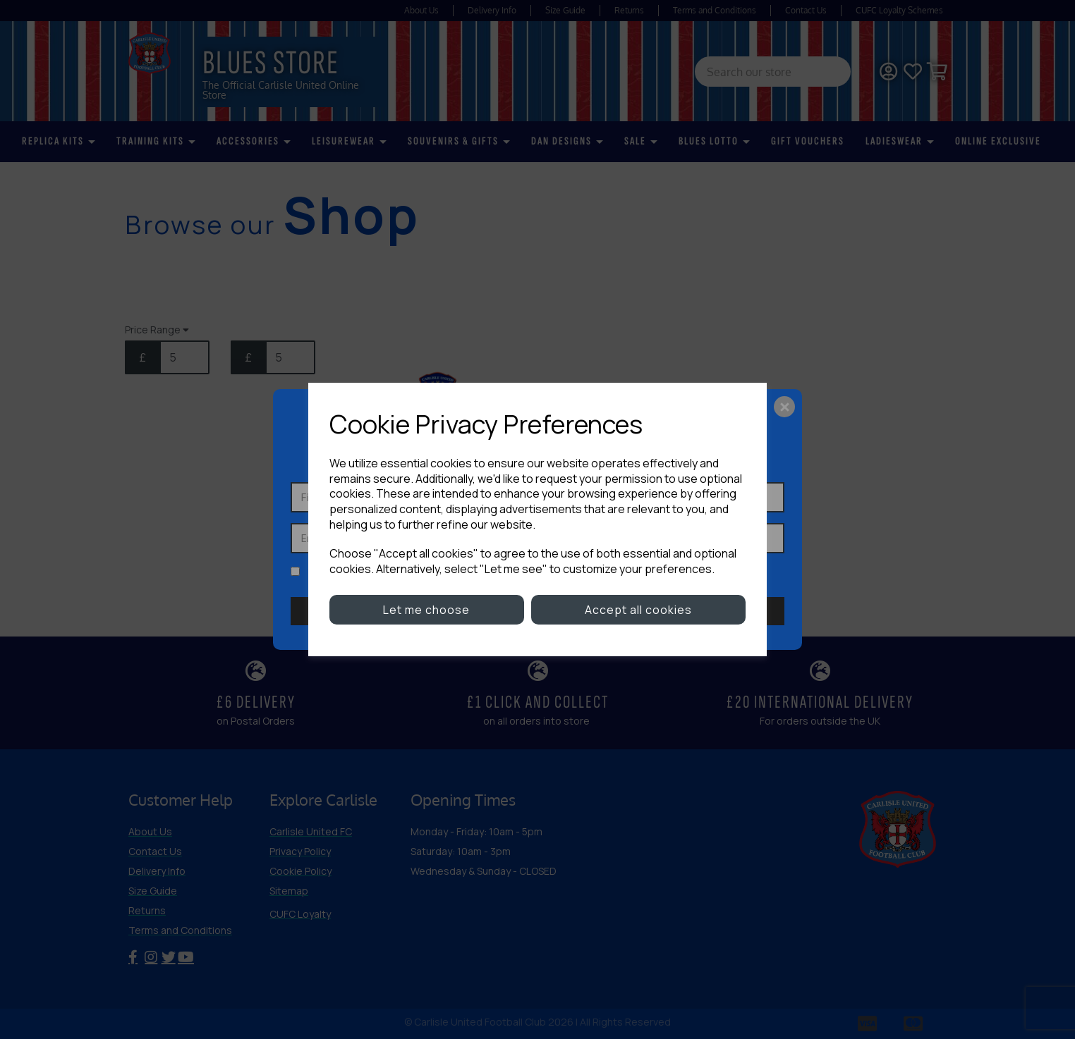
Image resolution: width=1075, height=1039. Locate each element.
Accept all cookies (638, 609)
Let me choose (426, 609)
